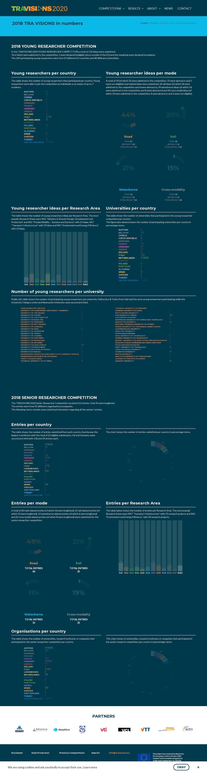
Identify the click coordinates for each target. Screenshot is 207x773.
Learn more (90, 767)
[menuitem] (111, 8)
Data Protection (40, 753)
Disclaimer (16, 753)
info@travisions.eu (119, 753)
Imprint (96, 753)
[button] (181, 767)
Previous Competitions (72, 753)
